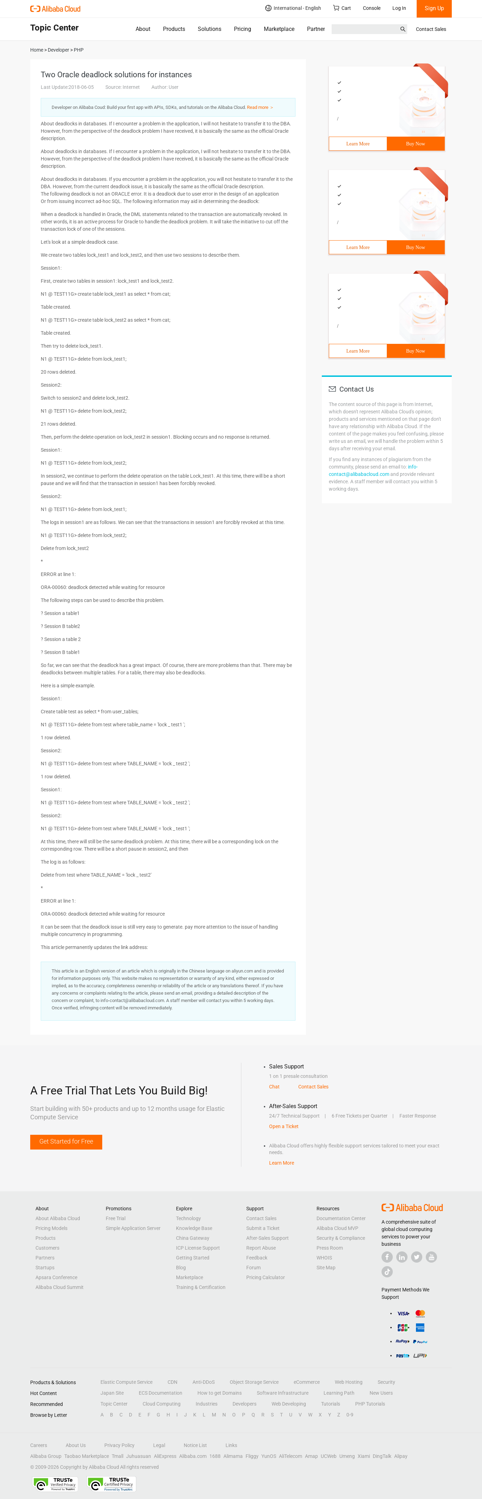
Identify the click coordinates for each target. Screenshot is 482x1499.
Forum (253, 1267)
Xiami (364, 1456)
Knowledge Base (194, 1228)
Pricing (242, 29)
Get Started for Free (66, 1141)
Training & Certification (201, 1287)
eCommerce (307, 1382)
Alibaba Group (45, 1456)
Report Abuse (261, 1248)
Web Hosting (349, 1382)
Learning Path (339, 1393)
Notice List (195, 1445)
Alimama (233, 1456)
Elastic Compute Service (126, 1382)
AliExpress (165, 1456)
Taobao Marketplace (86, 1456)
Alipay (401, 1456)
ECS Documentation (160, 1393)
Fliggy (252, 1456)
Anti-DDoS (204, 1382)
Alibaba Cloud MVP (337, 1228)
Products (174, 29)
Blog (181, 1267)
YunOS (268, 1456)
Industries (206, 1404)
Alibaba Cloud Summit (59, 1287)
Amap (311, 1456)
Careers (38, 1445)
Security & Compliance (341, 1238)
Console (371, 8)
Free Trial (115, 1218)
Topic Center (114, 1404)
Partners (317, 29)
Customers (47, 1248)
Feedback (256, 1258)
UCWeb (329, 1456)
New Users (381, 1393)
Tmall (117, 1456)
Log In (399, 8)
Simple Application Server (133, 1228)
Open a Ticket (284, 1126)
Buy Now (415, 143)
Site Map (326, 1267)
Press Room (330, 1248)
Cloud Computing (162, 1404)
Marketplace (279, 29)
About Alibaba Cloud (57, 1218)
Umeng (347, 1456)
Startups (44, 1267)
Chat (274, 1086)
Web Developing (289, 1404)
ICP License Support (198, 1248)
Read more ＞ (260, 107)
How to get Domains (219, 1393)
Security (386, 1382)
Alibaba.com (193, 1456)
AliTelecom (290, 1456)
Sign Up (434, 8)
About (143, 29)
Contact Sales (431, 29)
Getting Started (192, 1258)
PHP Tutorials (370, 1404)
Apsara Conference (56, 1277)
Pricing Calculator (265, 1277)
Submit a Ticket (263, 1228)
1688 (215, 1456)
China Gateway (192, 1238)
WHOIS (324, 1258)
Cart (342, 8)
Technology (188, 1218)
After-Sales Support (267, 1238)
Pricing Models (51, 1228)
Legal (159, 1445)
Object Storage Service (254, 1382)
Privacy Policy (119, 1445)
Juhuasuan (138, 1456)
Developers (244, 1404)
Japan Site (112, 1393)
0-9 (349, 1415)
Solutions (209, 29)
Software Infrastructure (282, 1393)
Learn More (358, 143)
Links (231, 1445)
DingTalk (382, 1456)
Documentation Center (341, 1218)
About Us (76, 1445)
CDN (172, 1382)
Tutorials (330, 1404)
